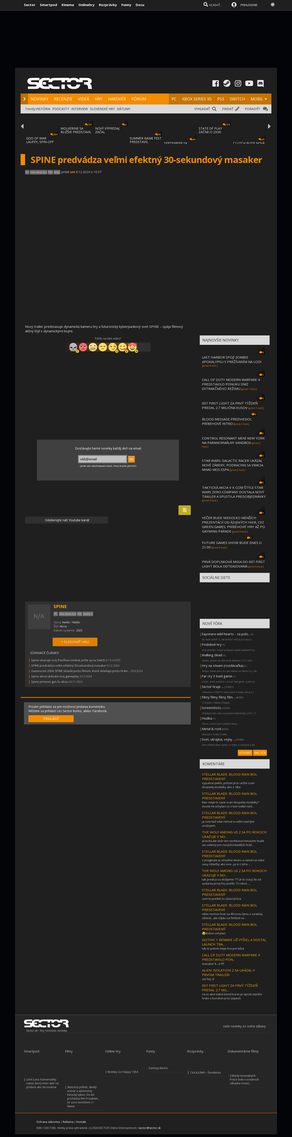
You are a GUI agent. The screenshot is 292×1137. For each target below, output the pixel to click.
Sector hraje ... (212, 686)
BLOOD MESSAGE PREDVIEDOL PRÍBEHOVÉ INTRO (227, 421)
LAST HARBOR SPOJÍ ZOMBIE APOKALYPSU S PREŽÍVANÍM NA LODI (232, 359)
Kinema (68, 4)
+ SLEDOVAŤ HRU (75, 641)
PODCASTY (60, 109)
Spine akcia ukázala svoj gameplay (55, 676)
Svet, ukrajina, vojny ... (218, 739)
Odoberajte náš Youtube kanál (66, 520)
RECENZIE (63, 99)
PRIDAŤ (227, 109)
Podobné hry (212, 644)
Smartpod (48, 4)
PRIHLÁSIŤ (51, 719)
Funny (126, 4)
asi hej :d (208, 979)
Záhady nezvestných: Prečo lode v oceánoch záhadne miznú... (244, 1079)
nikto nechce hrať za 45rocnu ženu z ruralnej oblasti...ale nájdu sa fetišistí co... (232, 916)
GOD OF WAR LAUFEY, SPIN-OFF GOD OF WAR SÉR (40, 142)
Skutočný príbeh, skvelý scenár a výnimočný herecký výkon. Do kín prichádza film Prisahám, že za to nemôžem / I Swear (83, 1096)
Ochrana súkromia (48, 1122)
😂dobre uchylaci (213, 933)
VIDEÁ (83, 99)
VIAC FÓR (260, 753)
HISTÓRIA (43, 109)
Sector (29, 4)
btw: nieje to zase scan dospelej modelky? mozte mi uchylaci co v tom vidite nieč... (230, 804)
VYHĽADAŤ (202, 109)
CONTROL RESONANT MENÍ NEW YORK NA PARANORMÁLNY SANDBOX (233, 440)
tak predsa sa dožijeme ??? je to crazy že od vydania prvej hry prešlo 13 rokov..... (231, 881)
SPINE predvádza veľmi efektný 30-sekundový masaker (68, 665)
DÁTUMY (123, 109)
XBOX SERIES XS (197, 99)
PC (174, 99)
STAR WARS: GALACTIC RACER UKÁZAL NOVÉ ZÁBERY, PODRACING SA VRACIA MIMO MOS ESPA (232, 465)
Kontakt (81, 1122)
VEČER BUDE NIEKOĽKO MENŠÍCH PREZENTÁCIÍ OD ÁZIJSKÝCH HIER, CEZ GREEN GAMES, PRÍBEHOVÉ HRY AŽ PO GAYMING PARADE (233, 524)
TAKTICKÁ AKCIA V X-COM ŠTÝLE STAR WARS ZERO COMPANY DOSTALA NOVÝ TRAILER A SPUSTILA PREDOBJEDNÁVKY (234, 492)
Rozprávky (108, 4)
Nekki (66, 622)
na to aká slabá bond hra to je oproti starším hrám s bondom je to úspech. (232, 996)
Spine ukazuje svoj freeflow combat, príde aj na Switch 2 (69, 660)
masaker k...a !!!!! (213, 964)
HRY (98, 99)
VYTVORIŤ (245, 753)
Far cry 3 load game (217, 676)
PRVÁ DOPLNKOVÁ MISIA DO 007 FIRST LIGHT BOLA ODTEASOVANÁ (233, 563)
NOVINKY (39, 99)
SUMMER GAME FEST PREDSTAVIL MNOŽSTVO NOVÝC (145, 142)
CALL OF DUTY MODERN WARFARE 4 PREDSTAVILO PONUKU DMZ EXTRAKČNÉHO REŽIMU (231, 384)
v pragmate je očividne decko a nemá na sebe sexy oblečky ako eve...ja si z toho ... (233, 862)
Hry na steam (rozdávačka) (222, 665)
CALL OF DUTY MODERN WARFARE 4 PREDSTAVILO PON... (231, 957)
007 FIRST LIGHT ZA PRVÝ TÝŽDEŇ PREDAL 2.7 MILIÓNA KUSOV (230, 405)
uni (72, 172)
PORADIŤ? (252, 109)
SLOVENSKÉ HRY (102, 109)
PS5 (220, 99)
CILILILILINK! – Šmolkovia (205, 1072)
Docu (140, 4)
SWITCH (237, 99)
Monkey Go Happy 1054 (122, 1072)
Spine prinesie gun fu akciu (49, 682)
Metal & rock (211, 728)
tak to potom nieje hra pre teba (223, 948)
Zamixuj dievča (157, 1068)
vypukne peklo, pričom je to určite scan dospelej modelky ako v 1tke (228, 785)
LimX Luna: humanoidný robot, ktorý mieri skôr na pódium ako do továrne (42, 1083)
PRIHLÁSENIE (249, 5)
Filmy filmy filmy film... (218, 697)
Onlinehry (86, 4)
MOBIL (257, 99)
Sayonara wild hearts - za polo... (226, 634)
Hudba (207, 718)
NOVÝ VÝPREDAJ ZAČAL (107, 130)
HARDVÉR (117, 99)
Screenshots (211, 707)
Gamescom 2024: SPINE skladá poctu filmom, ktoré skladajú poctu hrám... (80, 671)
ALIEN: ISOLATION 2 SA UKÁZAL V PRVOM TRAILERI (228, 972)
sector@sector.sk (150, 1128)
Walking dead (212, 655)
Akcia (63, 626)
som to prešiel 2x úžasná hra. (222, 899)
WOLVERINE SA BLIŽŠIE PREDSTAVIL (76, 130)
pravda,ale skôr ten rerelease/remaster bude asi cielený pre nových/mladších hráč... (233, 843)
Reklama (68, 1122)
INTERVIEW (79, 109)
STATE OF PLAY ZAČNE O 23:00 (210, 130)
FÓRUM (138, 99)
